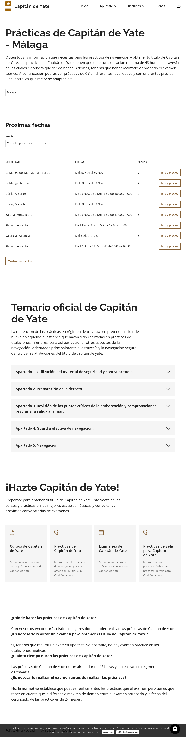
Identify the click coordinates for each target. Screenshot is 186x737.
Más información (127, 732)
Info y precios (169, 172)
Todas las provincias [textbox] (19, 143)
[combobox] (27, 92)
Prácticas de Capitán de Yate (68, 548)
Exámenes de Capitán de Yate (113, 548)
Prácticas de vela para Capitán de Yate (158, 550)
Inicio (84, 6)
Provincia (11, 136)
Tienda (160, 6)
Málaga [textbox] (11, 92)
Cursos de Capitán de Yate (26, 548)
